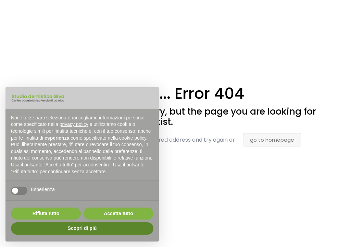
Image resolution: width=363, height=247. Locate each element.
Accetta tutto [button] (118, 213)
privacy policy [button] (74, 124)
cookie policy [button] (132, 138)
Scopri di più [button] (82, 228)
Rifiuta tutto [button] (46, 213)
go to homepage (272, 139)
